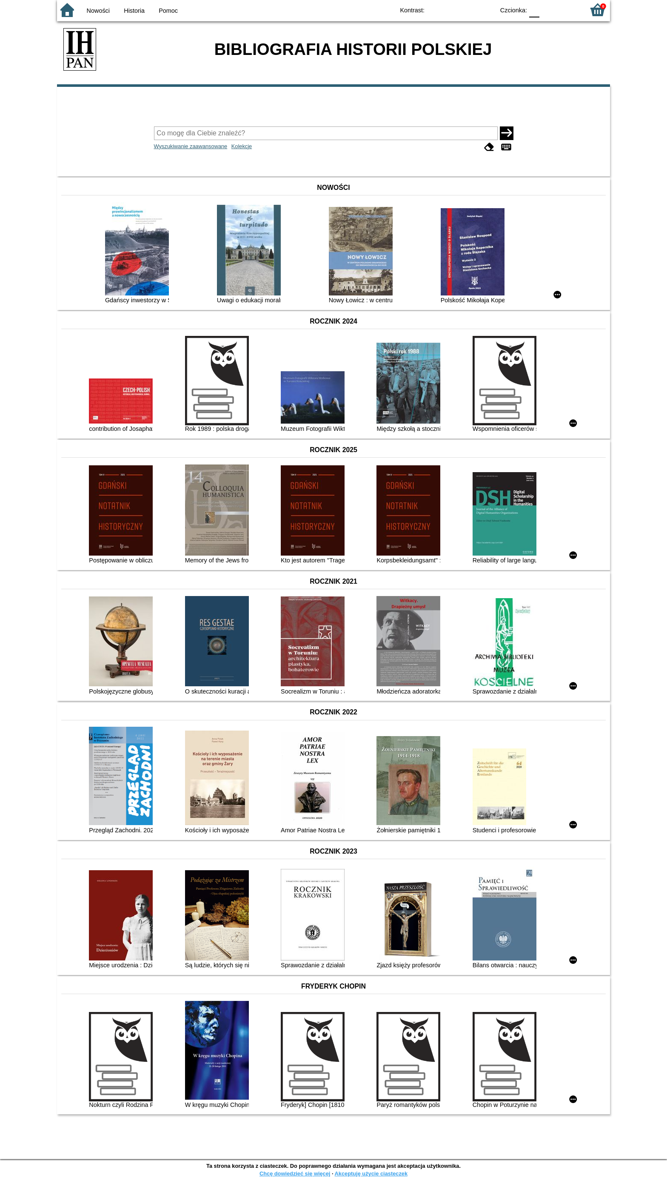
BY (485, 9)
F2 (568, 9)
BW (451, 9)
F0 (534, 9)
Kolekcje (241, 146)
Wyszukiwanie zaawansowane (191, 146)
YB (468, 9)
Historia (134, 10)
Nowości (98, 10)
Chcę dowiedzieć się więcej (294, 1173)
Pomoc (168, 10)
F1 (549, 9)
